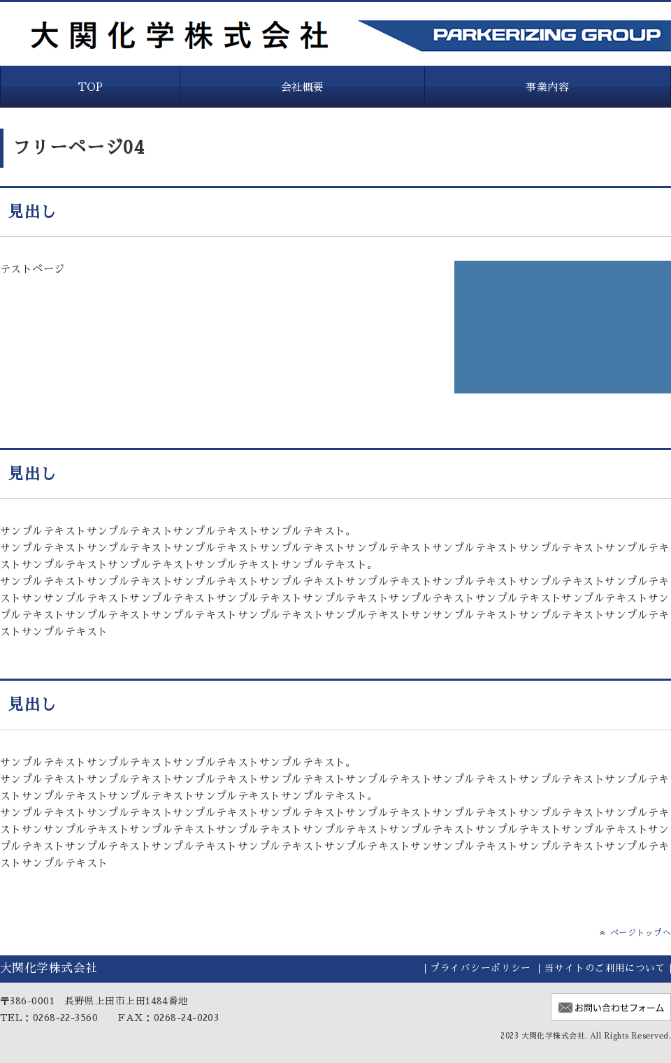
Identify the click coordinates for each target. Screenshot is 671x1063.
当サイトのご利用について (604, 968)
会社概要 (302, 87)
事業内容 (547, 87)
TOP (90, 87)
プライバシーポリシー (480, 968)
